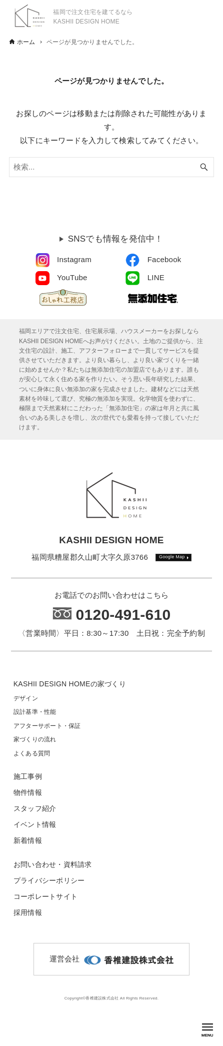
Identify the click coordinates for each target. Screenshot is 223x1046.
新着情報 (28, 840)
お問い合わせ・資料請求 (53, 864)
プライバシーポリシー (49, 880)
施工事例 (28, 776)
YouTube (72, 277)
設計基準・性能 (35, 711)
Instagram (74, 259)
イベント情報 (35, 824)
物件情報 (28, 792)
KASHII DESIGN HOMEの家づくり (70, 684)
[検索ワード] (111, 167)
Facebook (165, 259)
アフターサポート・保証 (47, 725)
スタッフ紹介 (35, 808)
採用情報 (28, 912)
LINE (156, 277)
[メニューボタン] (208, 1027)
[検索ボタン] (204, 167)
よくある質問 (32, 753)
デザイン (26, 698)
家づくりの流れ (35, 739)
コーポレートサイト (46, 896)
